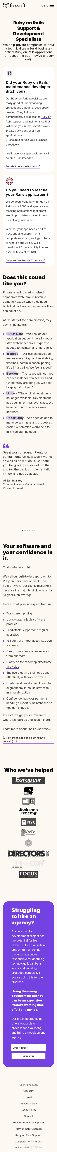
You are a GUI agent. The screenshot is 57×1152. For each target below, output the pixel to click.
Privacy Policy (28, 1103)
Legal (29, 1097)
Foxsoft (14, 5)
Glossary (28, 1090)
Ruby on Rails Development (28, 1122)
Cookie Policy (28, 1109)
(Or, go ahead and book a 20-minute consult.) (24, 739)
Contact (28, 1116)
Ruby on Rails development (21, 581)
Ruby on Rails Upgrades (29, 1128)
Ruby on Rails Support (28, 1135)
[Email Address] (28, 1047)
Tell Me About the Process (23, 166)
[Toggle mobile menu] (47, 5)
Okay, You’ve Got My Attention (25, 260)
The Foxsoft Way (38, 729)
